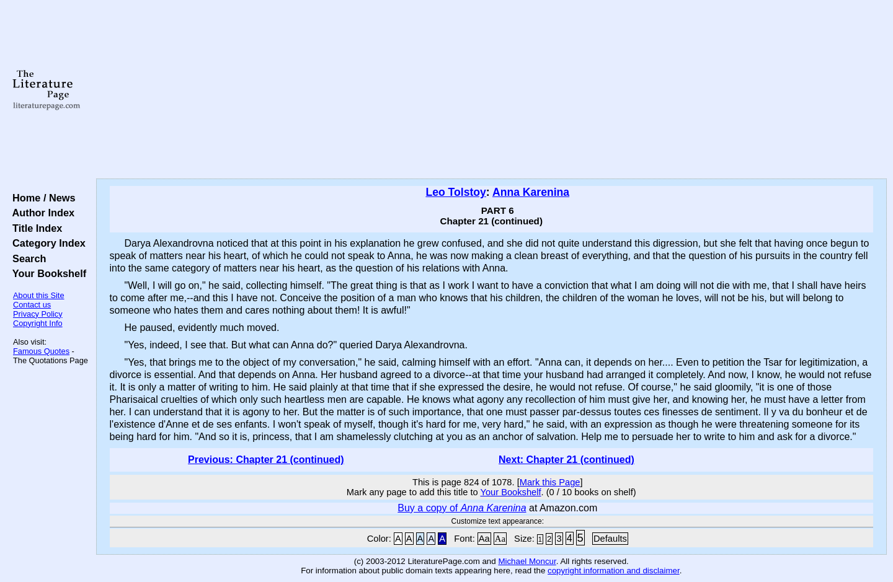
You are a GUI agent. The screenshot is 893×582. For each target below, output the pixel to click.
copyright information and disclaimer (614, 570)
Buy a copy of (462, 508)
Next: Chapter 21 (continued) (566, 459)
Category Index (46, 243)
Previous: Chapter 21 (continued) (266, 459)
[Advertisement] (491, 90)
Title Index (34, 228)
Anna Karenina (530, 192)
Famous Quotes (41, 351)
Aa (484, 539)
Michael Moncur (527, 561)
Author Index (40, 212)
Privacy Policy (38, 314)
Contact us (32, 304)
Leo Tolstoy (455, 192)
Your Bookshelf (46, 273)
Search (26, 258)
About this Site (38, 295)
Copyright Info (38, 323)
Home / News (41, 197)
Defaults (610, 539)
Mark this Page (550, 482)
